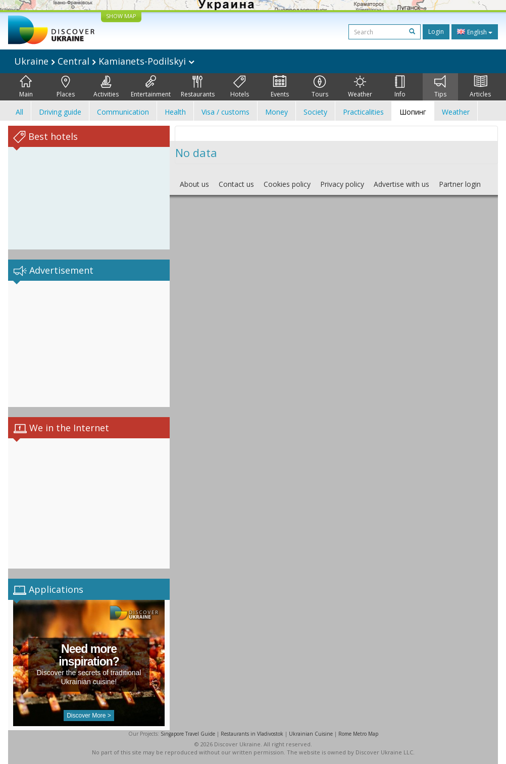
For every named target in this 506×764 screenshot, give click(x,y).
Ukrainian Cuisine (311, 733)
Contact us (236, 184)
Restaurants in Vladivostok (252, 733)
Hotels (239, 86)
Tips (440, 86)
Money (276, 112)
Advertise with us (401, 184)
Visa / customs (225, 112)
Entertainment (151, 86)
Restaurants (198, 86)
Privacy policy (342, 184)
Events (280, 86)
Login (436, 31)
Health (175, 112)
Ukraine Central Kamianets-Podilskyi (104, 61)
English (474, 31)
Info (400, 86)
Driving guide (60, 112)
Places (66, 86)
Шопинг (412, 112)
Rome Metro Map (358, 733)
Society (315, 112)
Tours (320, 86)
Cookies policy (287, 184)
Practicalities (363, 112)
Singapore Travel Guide (188, 733)
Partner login (460, 184)
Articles (480, 86)
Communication (123, 112)
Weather (360, 86)
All (19, 112)
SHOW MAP (121, 16)
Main (26, 86)
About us (194, 184)
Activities (106, 86)
